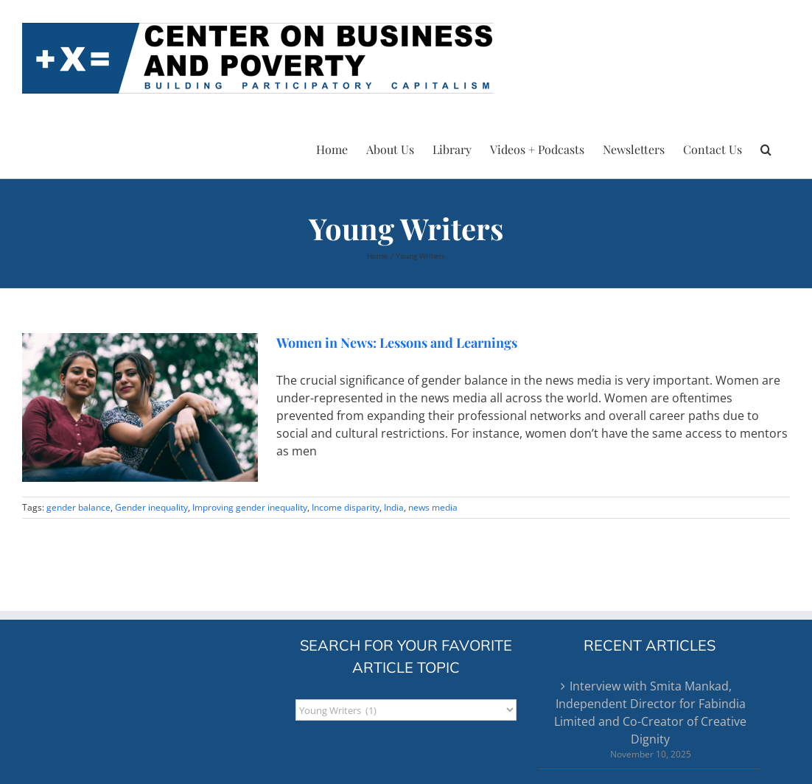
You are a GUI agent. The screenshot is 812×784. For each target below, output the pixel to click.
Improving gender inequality (249, 507)
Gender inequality (151, 507)
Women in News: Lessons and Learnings (398, 342)
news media (433, 507)
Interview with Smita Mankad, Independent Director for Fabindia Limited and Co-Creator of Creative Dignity (650, 712)
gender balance (78, 507)
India (394, 507)
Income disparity (345, 507)
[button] (765, 147)
